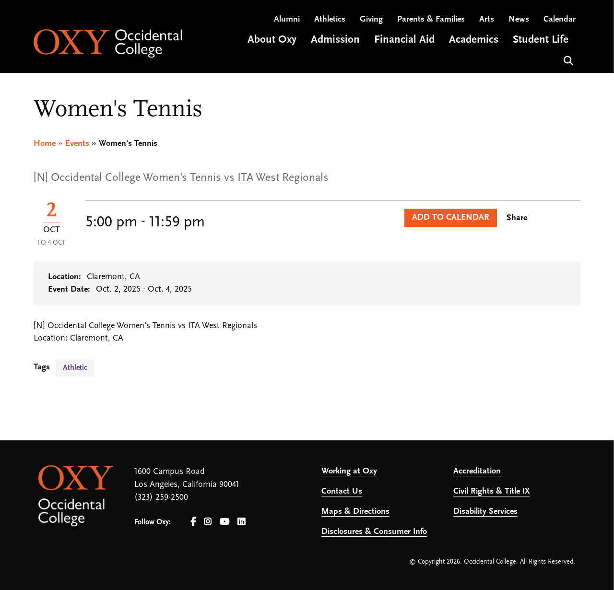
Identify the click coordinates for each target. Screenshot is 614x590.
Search (567, 59)
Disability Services (485, 511)
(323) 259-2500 (161, 497)
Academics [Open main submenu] (473, 40)
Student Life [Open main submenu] (540, 40)
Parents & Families (431, 19)
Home (45, 143)
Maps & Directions (355, 511)
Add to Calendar (450, 217)
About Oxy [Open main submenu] (272, 40)
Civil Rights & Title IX (491, 491)
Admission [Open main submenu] (335, 40)
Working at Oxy (349, 471)
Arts (486, 19)
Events (77, 143)
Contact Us (341, 491)
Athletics (329, 19)
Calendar (559, 19)
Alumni (287, 19)
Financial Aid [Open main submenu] (404, 40)
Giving (371, 19)
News (518, 19)
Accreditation (477, 471)
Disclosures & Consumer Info (374, 531)
